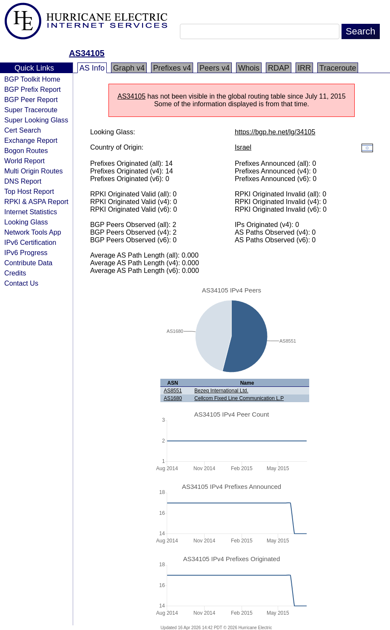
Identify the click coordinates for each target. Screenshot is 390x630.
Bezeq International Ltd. (221, 391)
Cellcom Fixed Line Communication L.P (239, 398)
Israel (243, 147)
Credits (15, 273)
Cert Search (22, 130)
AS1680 (173, 398)
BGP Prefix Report (32, 89)
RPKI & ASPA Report (36, 201)
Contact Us (21, 283)
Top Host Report (29, 191)
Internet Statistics (30, 212)
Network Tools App (32, 232)
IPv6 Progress (26, 252)
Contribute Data (28, 263)
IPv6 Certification (30, 242)
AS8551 (173, 391)
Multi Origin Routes (33, 171)
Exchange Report (30, 140)
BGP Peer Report (31, 99)
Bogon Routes (26, 150)
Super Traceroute (30, 110)
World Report (24, 161)
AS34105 (86, 53)
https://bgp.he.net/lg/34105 (275, 132)
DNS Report (22, 181)
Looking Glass (26, 222)
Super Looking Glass (36, 120)
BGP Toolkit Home (32, 79)
